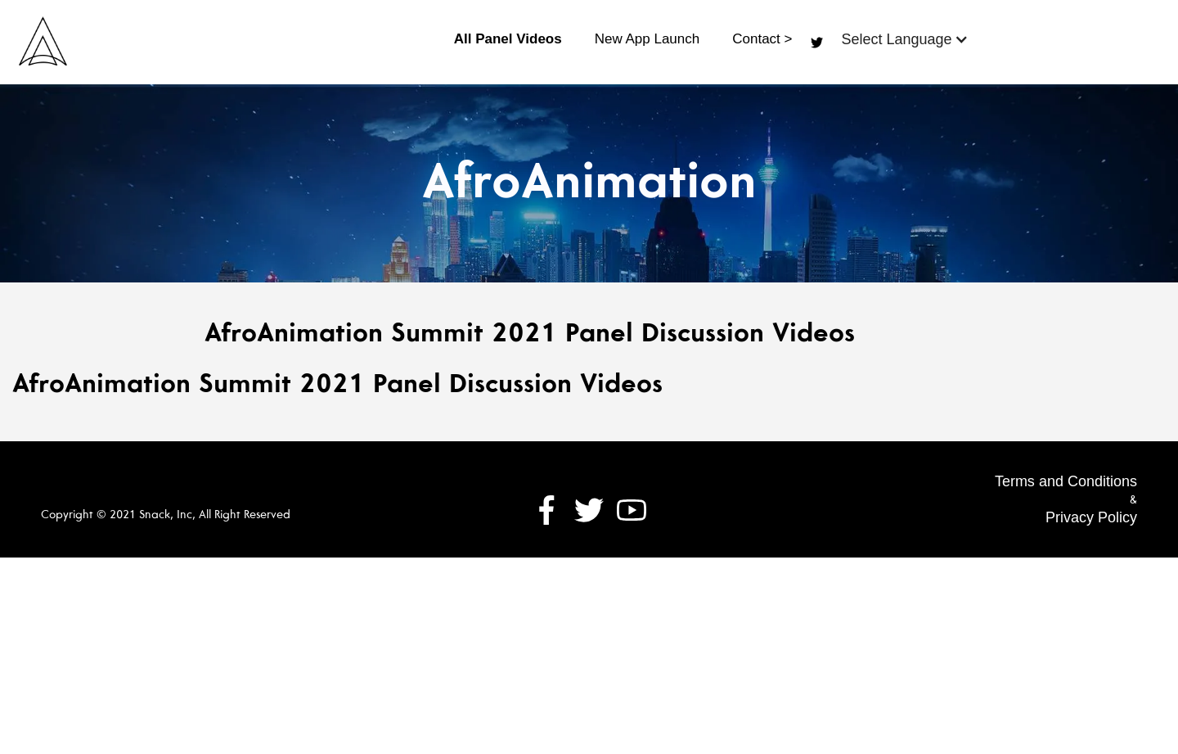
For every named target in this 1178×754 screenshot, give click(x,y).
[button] (904, 39)
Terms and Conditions (1066, 481)
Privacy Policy (1091, 517)
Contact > (762, 39)
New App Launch (647, 39)
